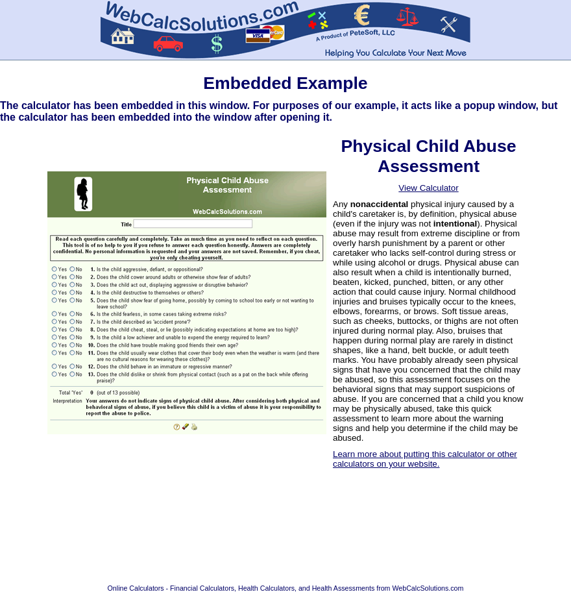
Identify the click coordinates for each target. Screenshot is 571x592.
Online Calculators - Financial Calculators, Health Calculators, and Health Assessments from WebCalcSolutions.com (286, 588)
